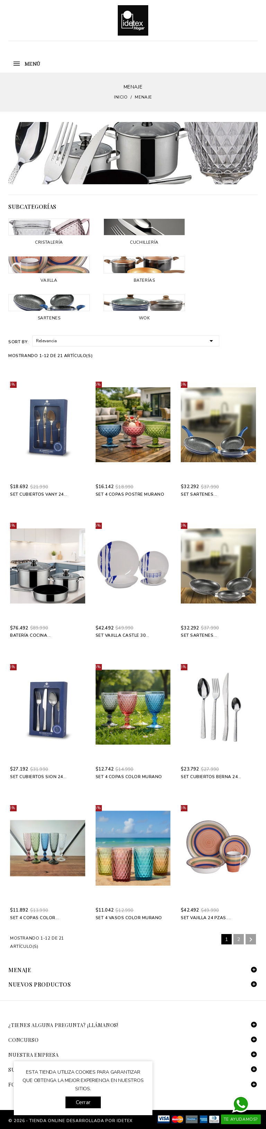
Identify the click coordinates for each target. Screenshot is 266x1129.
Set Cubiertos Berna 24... (211, 777)
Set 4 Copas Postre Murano (130, 494)
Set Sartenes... (199, 494)
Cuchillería (144, 242)
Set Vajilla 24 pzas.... (206, 918)
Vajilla (49, 280)
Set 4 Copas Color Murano (129, 777)
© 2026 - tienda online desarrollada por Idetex (70, 1120)
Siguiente (251, 939)
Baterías (144, 280)
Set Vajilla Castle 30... (122, 635)
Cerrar (83, 1102)
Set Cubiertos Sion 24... (38, 777)
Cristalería (49, 242)
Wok (144, 318)
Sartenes (49, 318)
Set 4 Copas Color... (34, 918)
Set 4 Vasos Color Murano (129, 918)
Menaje (20, 969)
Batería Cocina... (30, 635)
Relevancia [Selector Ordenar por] (125, 340)
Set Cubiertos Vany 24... (38, 494)
